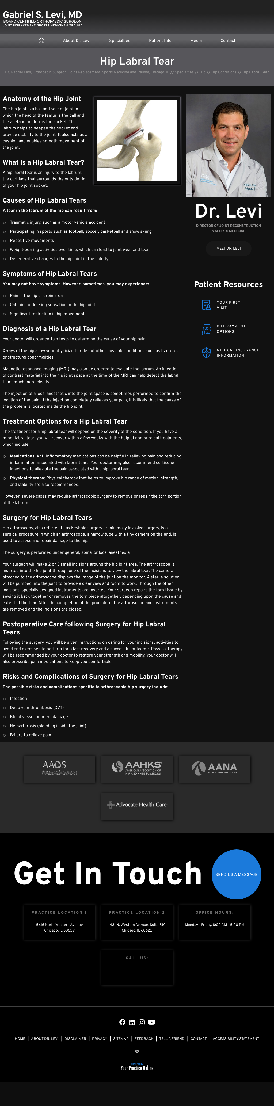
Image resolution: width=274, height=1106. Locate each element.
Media (196, 41)
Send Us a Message (236, 875)
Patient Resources (228, 285)
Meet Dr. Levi (228, 248)
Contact (227, 41)
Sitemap (121, 1039)
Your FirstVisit (228, 305)
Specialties (119, 41)
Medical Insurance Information (238, 353)
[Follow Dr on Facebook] (122, 1022)
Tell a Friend (172, 1039)
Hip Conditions (224, 72)
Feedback (144, 1039)
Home (20, 1039)
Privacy (99, 1039)
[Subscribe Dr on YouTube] (151, 1022)
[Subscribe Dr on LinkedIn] (132, 1022)
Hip (203, 72)
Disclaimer (75, 1039)
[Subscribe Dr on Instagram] (141, 1022)
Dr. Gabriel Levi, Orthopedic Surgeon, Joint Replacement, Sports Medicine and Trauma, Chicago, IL (87, 72)
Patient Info (160, 41)
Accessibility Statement (236, 1039)
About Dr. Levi (76, 41)
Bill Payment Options (231, 329)
